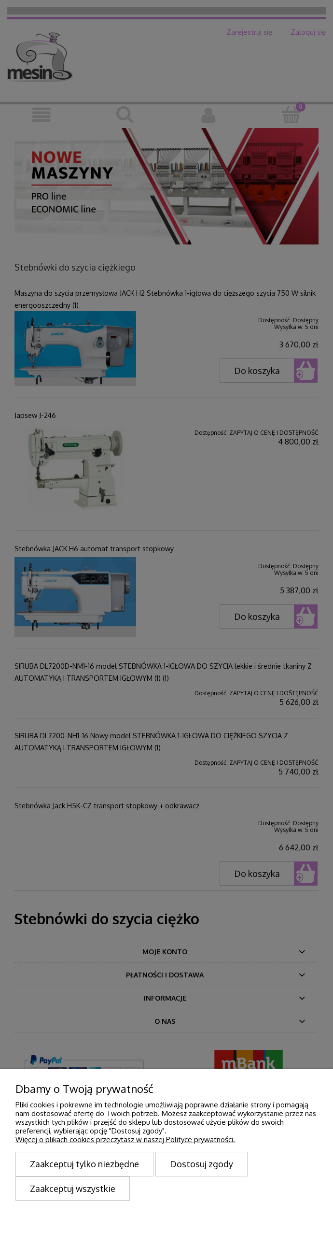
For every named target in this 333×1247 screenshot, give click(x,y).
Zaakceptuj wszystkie (72, 1188)
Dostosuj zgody (201, 1164)
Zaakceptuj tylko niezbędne (84, 1164)
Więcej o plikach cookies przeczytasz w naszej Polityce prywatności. (125, 1139)
